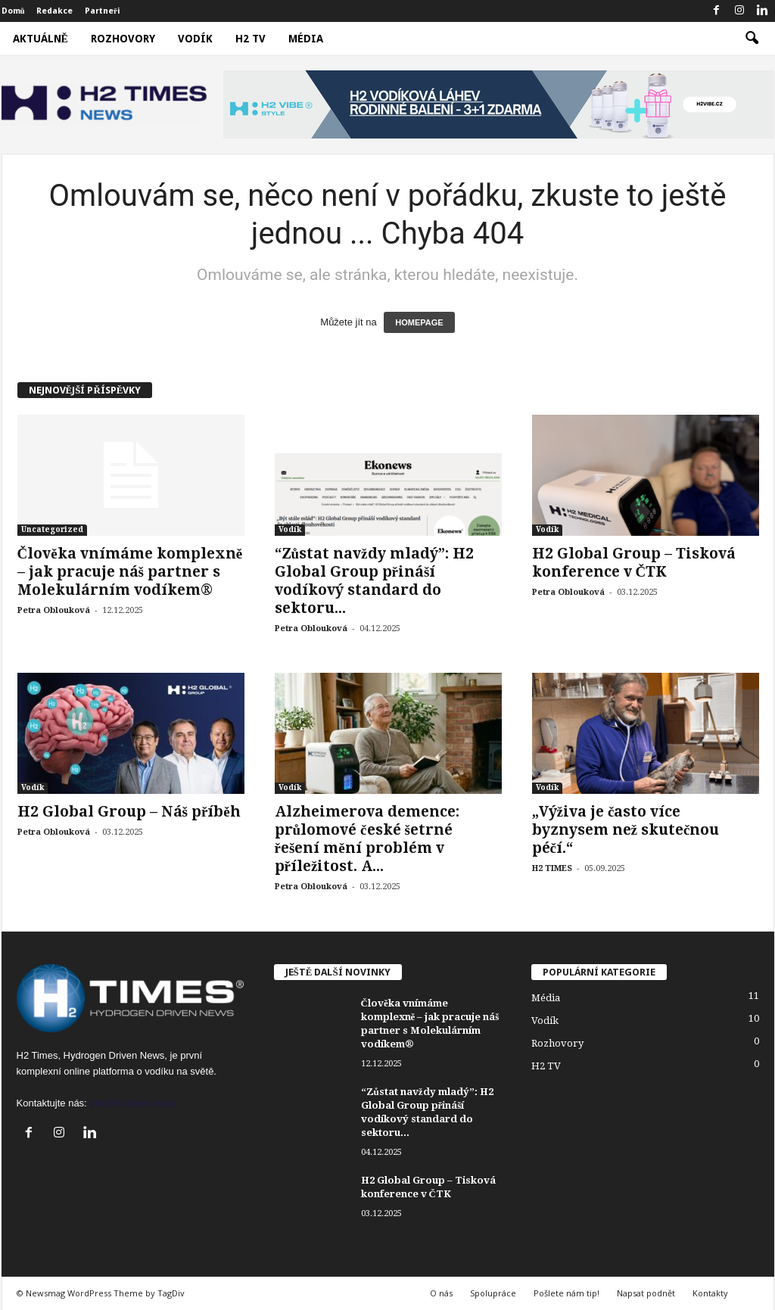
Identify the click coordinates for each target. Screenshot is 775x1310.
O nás (441, 1293)
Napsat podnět (646, 1293)
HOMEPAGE (419, 322)
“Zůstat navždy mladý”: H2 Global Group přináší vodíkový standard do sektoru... (374, 581)
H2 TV (250, 39)
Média (305, 39)
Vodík (195, 39)
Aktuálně (40, 39)
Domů (13, 11)
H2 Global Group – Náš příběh (129, 811)
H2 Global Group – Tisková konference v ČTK (634, 562)
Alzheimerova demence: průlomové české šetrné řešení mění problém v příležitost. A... (367, 839)
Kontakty (710, 1293)
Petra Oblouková (53, 610)
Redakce (54, 11)
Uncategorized (52, 529)
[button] (751, 38)
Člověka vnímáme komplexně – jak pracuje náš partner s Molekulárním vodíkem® (130, 572)
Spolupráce (493, 1293)
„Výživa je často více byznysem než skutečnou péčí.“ (626, 830)
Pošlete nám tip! (566, 1293)
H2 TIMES (552, 868)
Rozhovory (123, 39)
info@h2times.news (132, 1103)
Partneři (102, 11)
